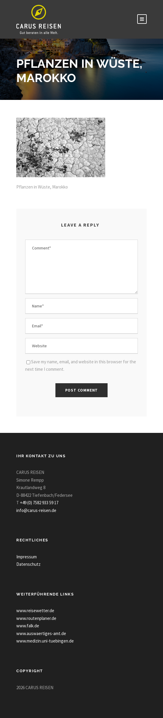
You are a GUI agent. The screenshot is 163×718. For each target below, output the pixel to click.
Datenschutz (28, 564)
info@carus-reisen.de (36, 510)
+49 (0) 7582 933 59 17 (39, 502)
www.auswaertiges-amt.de (41, 633)
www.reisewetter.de (35, 610)
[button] (10, 707)
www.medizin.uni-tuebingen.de (45, 641)
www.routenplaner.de (36, 618)
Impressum (26, 557)
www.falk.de (27, 626)
